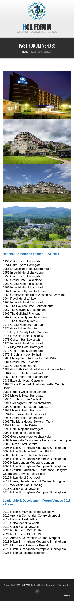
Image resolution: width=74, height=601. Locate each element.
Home (25, 52)
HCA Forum (37, 27)
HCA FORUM (27, 585)
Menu (5, 5)
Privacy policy (63, 585)
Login (68, 595)
